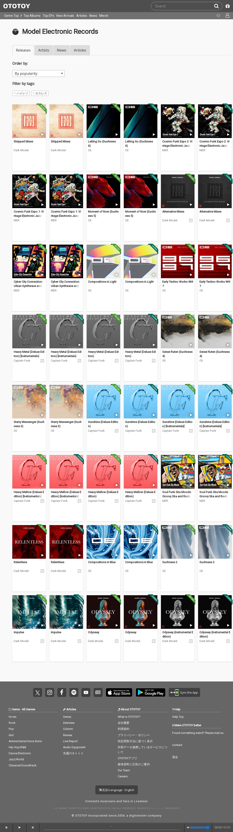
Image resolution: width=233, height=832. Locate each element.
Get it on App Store (119, 692)
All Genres (28, 709)
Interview (69, 722)
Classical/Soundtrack (22, 765)
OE (90, 150)
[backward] (6, 827)
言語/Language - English (116, 790)
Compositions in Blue (101, 562)
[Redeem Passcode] (227, 6)
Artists (43, 50)
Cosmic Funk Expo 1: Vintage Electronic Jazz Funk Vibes (29, 216)
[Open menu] (225, 15)
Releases (23, 50)
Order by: (20, 63)
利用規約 (123, 729)
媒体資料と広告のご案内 (134, 764)
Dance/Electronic (20, 753)
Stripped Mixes (23, 141)
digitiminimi (138, 815)
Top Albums (32, 15)
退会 (175, 757)
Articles (81, 15)
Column (68, 729)
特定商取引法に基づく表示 (135, 741)
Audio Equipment (74, 747)
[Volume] (199, 827)
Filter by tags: (23, 83)
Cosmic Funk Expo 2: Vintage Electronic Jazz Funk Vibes (177, 146)
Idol (11, 735)
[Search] (218, 6)
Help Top (178, 716)
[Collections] (215, 15)
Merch (103, 15)
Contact (177, 745)
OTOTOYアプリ (127, 758)
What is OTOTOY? (129, 716)
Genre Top (11, 15)
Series (67, 716)
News (93, 15)
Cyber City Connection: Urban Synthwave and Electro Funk (29, 286)
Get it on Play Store (151, 692)
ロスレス (40, 93)
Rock (12, 722)
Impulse (19, 632)
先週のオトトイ (73, 753)
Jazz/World (16, 759)
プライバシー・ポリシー (134, 735)
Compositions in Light (102, 281)
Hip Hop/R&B (17, 747)
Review (67, 735)
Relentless (20, 562)
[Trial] (42, 134)
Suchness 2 (169, 562)
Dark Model (21, 150)
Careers (123, 776)
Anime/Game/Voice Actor (25, 741)
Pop (11, 729)
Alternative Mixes (173, 211)
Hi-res (12, 716)
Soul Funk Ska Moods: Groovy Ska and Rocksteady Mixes (177, 496)
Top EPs (48, 15)
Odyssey (93, 632)
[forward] (32, 827)
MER (165, 150)
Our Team (124, 770)
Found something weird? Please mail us (197, 733)
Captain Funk (22, 360)
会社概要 (123, 722)
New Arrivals (65, 15)
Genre (16, 709)
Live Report (70, 741)
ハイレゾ (21, 93)
